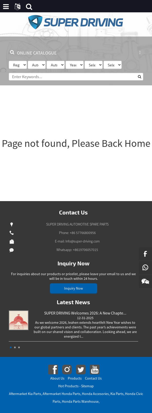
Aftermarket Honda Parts (61, 393)
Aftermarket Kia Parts (25, 393)
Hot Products (68, 386)
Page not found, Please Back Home (76, 143)
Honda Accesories (95, 393)
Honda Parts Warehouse (80, 401)
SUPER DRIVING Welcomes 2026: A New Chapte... (85, 313)
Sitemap (87, 386)
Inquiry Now (73, 288)
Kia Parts (117, 393)
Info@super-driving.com (82, 241)
